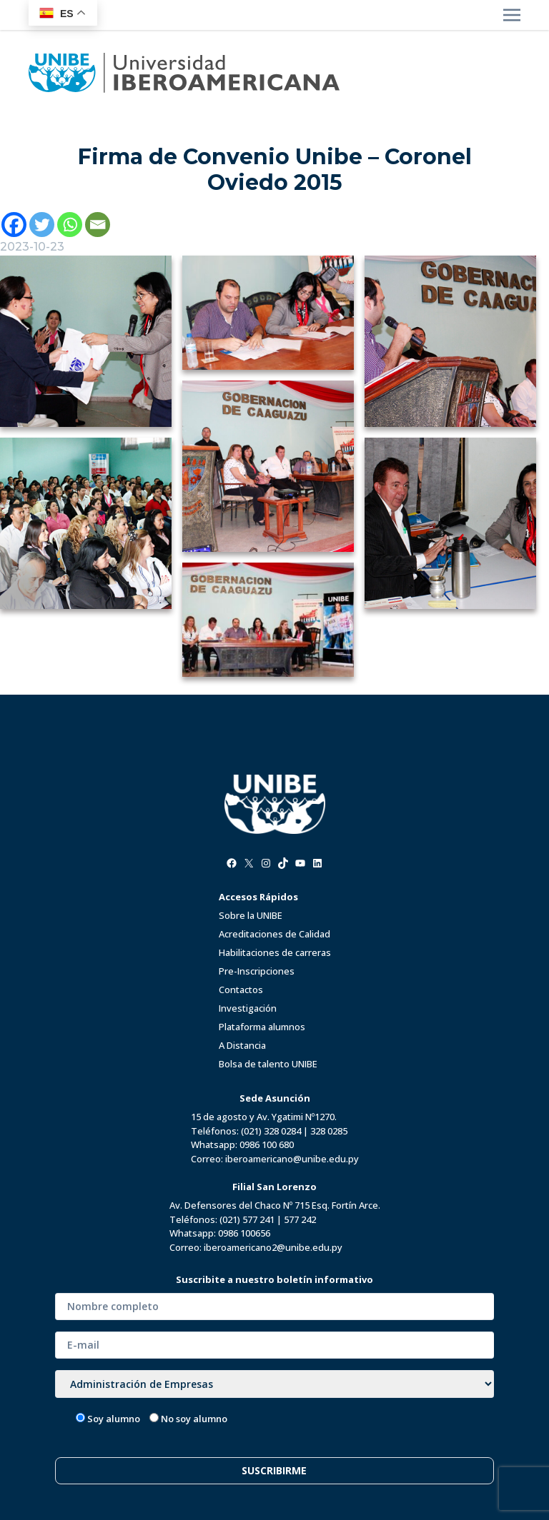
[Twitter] (41, 224)
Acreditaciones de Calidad (274, 933)
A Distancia (242, 1045)
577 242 (300, 1219)
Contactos (241, 989)
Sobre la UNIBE (250, 915)
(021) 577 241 (246, 1219)
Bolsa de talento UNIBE (268, 1063)
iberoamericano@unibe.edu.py (292, 1158)
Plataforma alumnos (262, 1026)
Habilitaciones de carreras (275, 952)
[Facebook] (13, 224)
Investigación (248, 1008)
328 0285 (328, 1130)
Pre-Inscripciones (257, 971)
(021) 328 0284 (271, 1130)
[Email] (97, 224)
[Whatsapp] (69, 224)
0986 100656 (244, 1233)
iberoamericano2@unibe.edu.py (273, 1247)
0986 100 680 (266, 1144)
